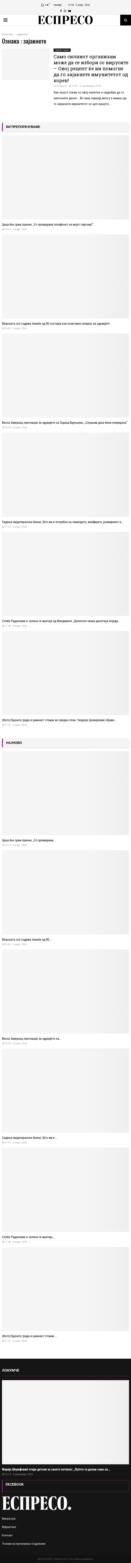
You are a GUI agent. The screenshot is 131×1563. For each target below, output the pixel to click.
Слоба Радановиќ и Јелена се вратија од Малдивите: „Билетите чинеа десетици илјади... (61, 621)
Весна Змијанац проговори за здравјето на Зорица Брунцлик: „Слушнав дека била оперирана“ (64, 423)
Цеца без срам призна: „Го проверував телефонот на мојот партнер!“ (47, 224)
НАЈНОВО (14, 743)
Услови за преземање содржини (23, 1543)
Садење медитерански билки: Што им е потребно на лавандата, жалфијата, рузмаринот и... (63, 522)
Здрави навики (62, 50)
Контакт (7, 1535)
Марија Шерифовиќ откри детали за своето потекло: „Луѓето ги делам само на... (56, 1469)
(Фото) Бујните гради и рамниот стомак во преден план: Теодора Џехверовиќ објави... (59, 720)
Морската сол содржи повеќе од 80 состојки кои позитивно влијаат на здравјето (56, 323)
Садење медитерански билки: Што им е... (29, 1138)
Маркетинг (9, 1527)
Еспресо (62, 86)
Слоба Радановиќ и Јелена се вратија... (28, 1237)
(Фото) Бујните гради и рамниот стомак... (29, 1336)
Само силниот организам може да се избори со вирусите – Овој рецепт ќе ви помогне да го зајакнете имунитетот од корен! (91, 68)
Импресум (8, 1518)
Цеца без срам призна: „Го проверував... (29, 840)
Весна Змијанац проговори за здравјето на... (32, 1039)
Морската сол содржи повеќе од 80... (27, 939)
